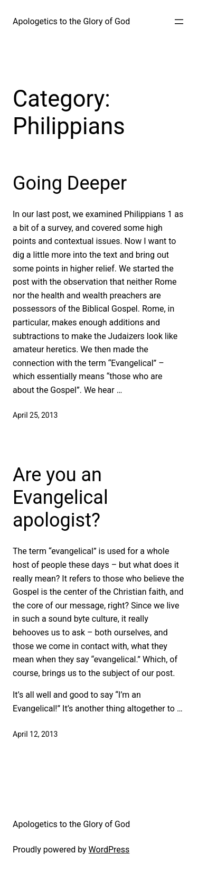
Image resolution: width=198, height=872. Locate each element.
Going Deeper (70, 183)
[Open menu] (179, 21)
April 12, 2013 (35, 734)
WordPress (109, 850)
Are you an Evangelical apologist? (60, 497)
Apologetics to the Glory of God (71, 21)
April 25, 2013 (35, 415)
